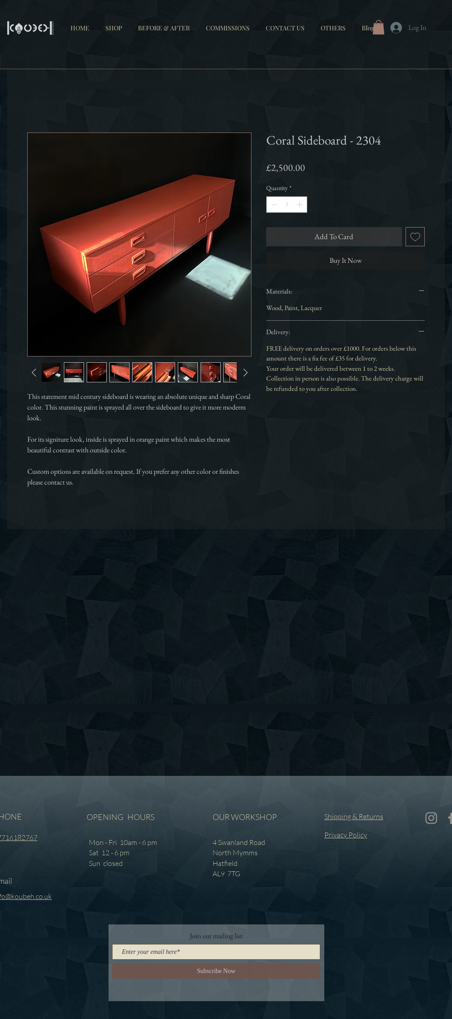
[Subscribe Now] (216, 971)
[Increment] (300, 204)
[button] (333, 24)
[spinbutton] (287, 204)
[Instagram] (431, 818)
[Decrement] (273, 204)
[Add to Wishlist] (415, 237)
